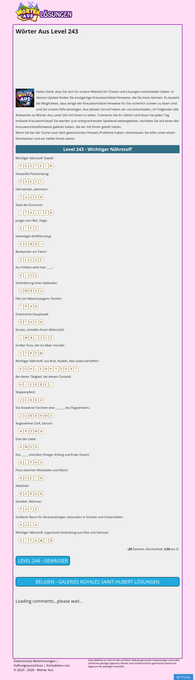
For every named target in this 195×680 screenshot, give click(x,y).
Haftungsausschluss (28, 665)
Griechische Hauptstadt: (32, 314)
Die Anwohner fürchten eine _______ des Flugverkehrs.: (53, 408)
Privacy (183, 677)
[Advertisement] (44, 60)
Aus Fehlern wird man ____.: (34, 267)
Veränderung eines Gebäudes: (37, 283)
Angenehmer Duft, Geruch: (34, 423)
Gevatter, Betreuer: (29, 501)
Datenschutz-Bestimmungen (35, 661)
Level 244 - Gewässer (43, 560)
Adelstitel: (22, 486)
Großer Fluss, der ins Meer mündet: (40, 345)
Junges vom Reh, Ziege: (31, 220)
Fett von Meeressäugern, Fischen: (39, 299)
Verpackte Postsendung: (32, 174)
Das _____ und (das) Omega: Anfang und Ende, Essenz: (53, 455)
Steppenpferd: (26, 392)
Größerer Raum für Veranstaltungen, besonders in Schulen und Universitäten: (69, 517)
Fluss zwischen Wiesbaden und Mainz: (42, 470)
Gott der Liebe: (26, 439)
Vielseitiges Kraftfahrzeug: (34, 236)
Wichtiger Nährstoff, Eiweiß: (35, 158)
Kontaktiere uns (58, 665)
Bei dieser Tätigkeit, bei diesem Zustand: (44, 377)
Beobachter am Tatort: (31, 252)
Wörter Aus (45, 670)
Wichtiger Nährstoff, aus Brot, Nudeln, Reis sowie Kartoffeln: (57, 361)
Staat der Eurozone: (29, 205)
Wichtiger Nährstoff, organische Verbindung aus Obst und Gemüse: (62, 532)
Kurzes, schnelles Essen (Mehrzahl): (40, 330)
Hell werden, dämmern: (32, 189)
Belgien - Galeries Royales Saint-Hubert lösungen (97, 581)
